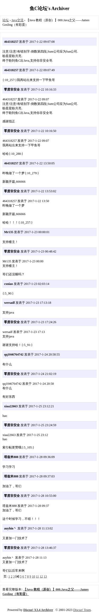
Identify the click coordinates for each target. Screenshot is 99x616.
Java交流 (17, 20)
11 (37, 576)
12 (41, 576)
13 (45, 576)
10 (33, 576)
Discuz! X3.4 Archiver (38, 610)
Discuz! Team (82, 610)
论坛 (5, 20)
